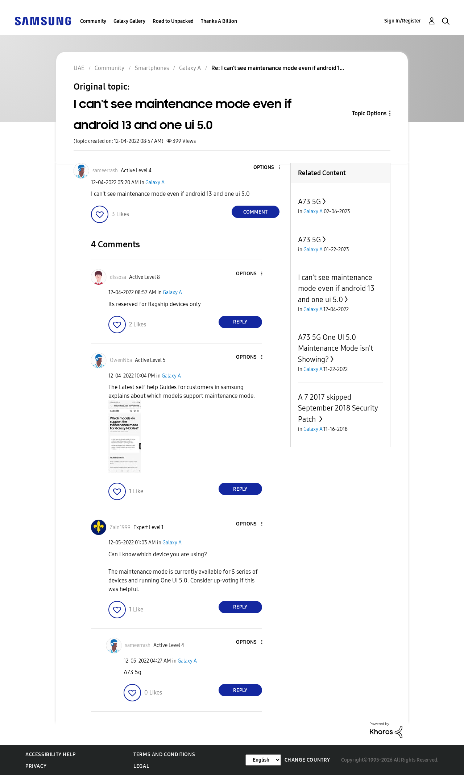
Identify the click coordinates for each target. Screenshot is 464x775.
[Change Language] (263, 760)
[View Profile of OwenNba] (121, 360)
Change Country (307, 760)
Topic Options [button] (369, 113)
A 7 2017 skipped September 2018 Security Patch (338, 408)
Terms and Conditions (164, 754)
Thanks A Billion (219, 21)
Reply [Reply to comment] (240, 322)
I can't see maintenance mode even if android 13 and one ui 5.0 (336, 288)
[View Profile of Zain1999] (120, 527)
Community (93, 21)
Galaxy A (155, 183)
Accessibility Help (50, 754)
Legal (141, 766)
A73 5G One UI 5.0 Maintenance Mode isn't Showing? (335, 348)
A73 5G (309, 201)
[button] (266, 167)
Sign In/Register (402, 21)
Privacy (35, 766)
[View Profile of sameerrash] (105, 171)
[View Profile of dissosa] (118, 277)
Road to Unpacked (173, 21)
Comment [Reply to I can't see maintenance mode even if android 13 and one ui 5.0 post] (255, 212)
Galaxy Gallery (129, 21)
